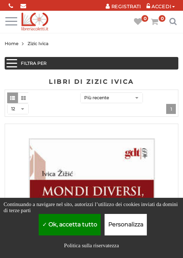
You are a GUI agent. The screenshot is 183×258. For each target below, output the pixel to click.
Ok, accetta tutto (69, 224)
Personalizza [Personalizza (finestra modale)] (125, 224)
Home (11, 43)
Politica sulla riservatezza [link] (91, 245)
